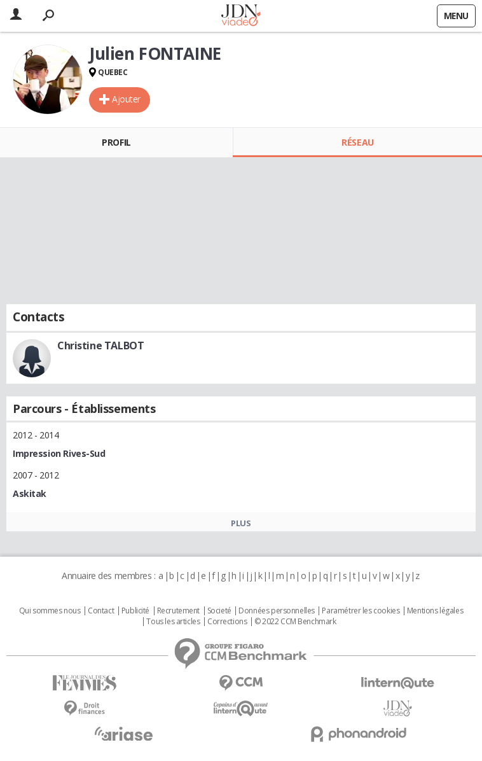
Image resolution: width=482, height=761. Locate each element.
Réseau (357, 142)
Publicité (135, 610)
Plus (241, 523)
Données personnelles (276, 610)
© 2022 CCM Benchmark (295, 621)
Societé (219, 610)
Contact (101, 610)
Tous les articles (173, 621)
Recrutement (178, 610)
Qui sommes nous (50, 610)
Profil (116, 142)
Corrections (227, 621)
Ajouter (126, 99)
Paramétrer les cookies (360, 610)
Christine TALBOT (100, 346)
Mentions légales (435, 610)
